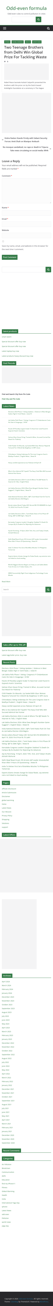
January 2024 (7, 993)
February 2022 (7, 1081)
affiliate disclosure (9, 789)
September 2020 (8, 1143)
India (4, 1199)
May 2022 (5, 1070)
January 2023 (7, 1039)
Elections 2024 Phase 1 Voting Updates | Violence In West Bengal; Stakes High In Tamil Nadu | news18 (29, 413)
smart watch (6, 337)
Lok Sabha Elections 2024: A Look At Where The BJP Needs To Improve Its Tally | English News (28, 481)
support (5, 827)
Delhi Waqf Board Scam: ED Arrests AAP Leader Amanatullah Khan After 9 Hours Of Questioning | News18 (28, 540)
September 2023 (8, 1008)
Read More (6, 581)
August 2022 (6, 1058)
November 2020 (8, 1139)
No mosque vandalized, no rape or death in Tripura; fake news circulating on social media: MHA (27, 149)
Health (28, 42)
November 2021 (8, 1093)
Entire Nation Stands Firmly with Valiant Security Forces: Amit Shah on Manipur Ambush (24, 140)
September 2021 (8, 1101)
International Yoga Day (10, 1203)
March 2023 (6, 1031)
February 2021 (7, 1127)
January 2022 (7, 1085)
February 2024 (7, 989)
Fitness (7, 42)
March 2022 (6, 1077)
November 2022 (8, 1047)
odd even (5, 1214)
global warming (8, 800)
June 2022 (6, 1066)
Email (5, 219)
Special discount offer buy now (14, 341)
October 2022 (7, 1051)
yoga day (5, 1226)
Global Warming (18, 42)
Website (5, 230)
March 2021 (6, 1124)
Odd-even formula (26, 8)
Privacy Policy (7, 815)
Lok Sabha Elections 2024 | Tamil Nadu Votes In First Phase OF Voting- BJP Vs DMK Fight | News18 (28, 515)
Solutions (5, 823)
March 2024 (6, 985)
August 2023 (6, 1012)
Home (4, 804)
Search (38, 19)
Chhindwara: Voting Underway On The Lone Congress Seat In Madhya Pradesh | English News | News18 (27, 455)
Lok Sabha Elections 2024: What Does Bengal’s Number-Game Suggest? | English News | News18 (28, 489)
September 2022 (8, 1054)
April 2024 (6, 981)
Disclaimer (6, 796)
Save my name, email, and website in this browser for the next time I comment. (25, 248)
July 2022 (5, 1062)
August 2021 (6, 1104)
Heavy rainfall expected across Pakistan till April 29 (24, 463)
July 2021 (5, 1108)
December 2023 (8, 997)
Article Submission (9, 792)
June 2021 (6, 1112)
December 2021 (8, 1089)
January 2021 (7, 1131)
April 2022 (6, 1074)
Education (6, 1180)
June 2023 (6, 1020)
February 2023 (7, 1035)
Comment (7, 176)
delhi (4, 1176)
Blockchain (6, 1168)
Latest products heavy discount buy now (17, 356)
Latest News (37, 42)
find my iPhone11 (8, 1184)
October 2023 (7, 1005)
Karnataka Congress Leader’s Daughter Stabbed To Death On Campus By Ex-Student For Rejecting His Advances (28, 523)
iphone (4, 1207)
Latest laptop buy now (10, 351)
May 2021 (5, 1116)
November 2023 (8, 1001)
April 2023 (6, 1028)
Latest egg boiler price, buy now (14, 655)
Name (5, 207)
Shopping (5, 819)
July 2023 (5, 1016)
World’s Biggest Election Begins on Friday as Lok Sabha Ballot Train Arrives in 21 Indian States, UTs (28, 566)
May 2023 (5, 1024)
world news (6, 1222)
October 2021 (7, 1097)
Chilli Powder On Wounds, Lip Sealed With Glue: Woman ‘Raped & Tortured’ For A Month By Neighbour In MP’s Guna (29, 447)
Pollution (5, 1218)
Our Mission (6, 812)
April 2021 (6, 1120)
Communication (8, 1172)
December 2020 (8, 1135)
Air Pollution (6, 1164)
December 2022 (8, 1043)
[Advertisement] (26, 72)
